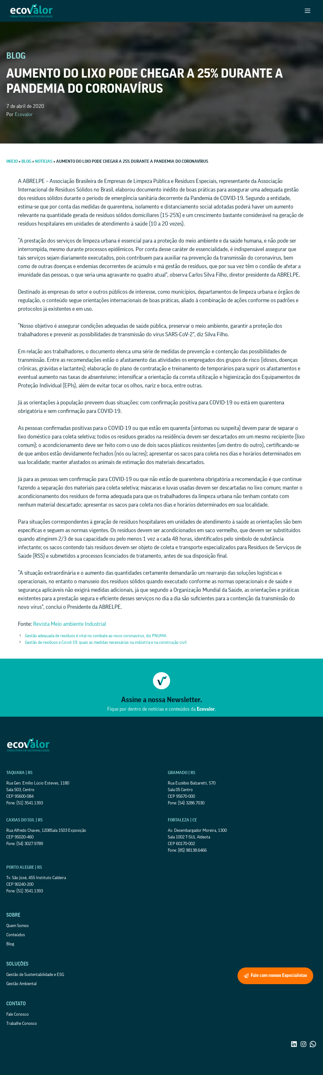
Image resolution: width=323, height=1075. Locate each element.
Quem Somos (17, 926)
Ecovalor (24, 114)
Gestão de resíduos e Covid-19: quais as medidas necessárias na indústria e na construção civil (105, 642)
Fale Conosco (17, 1014)
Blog (10, 944)
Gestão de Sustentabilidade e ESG (35, 974)
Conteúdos (15, 935)
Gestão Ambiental (21, 984)
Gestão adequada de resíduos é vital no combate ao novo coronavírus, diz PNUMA (95, 636)
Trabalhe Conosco (21, 1023)
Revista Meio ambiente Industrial (69, 624)
